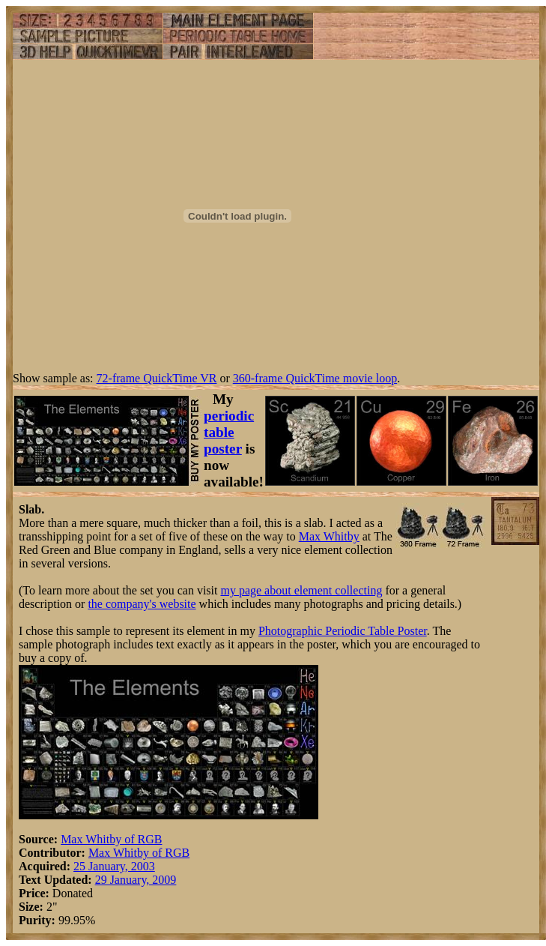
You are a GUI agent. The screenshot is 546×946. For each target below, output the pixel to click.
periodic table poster (229, 432)
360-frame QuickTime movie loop (315, 378)
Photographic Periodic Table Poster (342, 630)
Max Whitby (329, 536)
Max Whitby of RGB (111, 839)
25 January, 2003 (114, 866)
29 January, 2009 (136, 879)
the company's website (141, 603)
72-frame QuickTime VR (157, 378)
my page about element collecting (301, 590)
